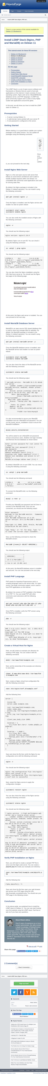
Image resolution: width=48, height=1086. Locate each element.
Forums (19, 11)
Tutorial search (7, 15)
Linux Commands (29, 11)
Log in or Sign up (41, 1)
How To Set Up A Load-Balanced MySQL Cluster (23, 1060)
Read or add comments (31, 1006)
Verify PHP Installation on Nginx (21, 81)
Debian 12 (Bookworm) (13, 31)
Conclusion (14, 83)
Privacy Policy (44, 1073)
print (40, 946)
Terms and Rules (37, 1073)
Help (32, 1070)
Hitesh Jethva (33, 1002)
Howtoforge (8, 1073)
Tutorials (5, 11)
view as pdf (32, 946)
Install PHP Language (18, 78)
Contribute (21, 1070)
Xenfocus (11, 1070)
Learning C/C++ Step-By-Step (18, 1035)
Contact (28, 1070)
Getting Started (16, 72)
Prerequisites (15, 70)
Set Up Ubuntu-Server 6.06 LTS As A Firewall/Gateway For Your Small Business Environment (21, 1050)
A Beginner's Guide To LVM (18, 1038)
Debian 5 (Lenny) (16, 63)
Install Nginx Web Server (19, 74)
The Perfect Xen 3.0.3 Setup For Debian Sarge (22, 1046)
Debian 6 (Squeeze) (17, 61)
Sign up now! (24, 983)
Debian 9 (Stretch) (17, 58)
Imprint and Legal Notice (41, 1070)
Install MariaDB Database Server (22, 76)
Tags (12, 11)
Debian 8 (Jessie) (17, 59)
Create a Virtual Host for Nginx (21, 80)
